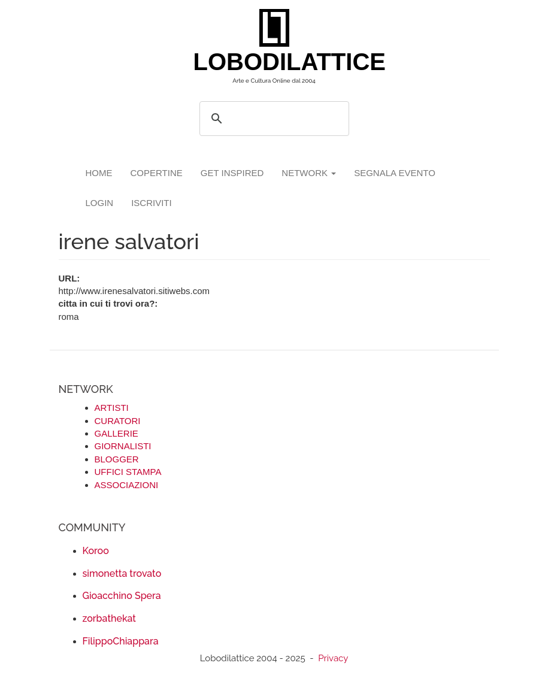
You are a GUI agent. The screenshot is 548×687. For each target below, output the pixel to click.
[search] (272, 118)
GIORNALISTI (123, 446)
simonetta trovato (122, 573)
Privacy (333, 658)
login (100, 203)
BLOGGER (117, 459)
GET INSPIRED (232, 173)
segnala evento (394, 173)
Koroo (96, 550)
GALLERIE (116, 433)
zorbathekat (109, 618)
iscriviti (151, 203)
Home (99, 173)
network (308, 173)
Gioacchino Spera (122, 595)
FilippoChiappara (121, 641)
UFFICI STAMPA (128, 472)
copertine (157, 173)
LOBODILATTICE (278, 62)
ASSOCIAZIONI (127, 485)
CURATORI (118, 421)
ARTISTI (112, 407)
